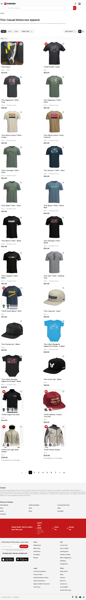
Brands (35, 557)
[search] (74, 8)
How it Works (64, 548)
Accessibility (64, 587)
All (3, 31)
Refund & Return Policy (40, 577)
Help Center (64, 571)
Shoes (59, 508)
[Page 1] (30, 472)
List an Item (64, 545)
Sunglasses (60, 511)
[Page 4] (43, 472)
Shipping (63, 560)
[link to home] (10, 4)
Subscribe (24, 546)
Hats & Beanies (4, 505)
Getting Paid (64, 551)
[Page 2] (34, 472)
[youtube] (80, 597)
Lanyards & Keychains (63, 505)
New (9, 31)
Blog (61, 574)
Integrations (64, 564)
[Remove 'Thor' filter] (6, 39)
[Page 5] (47, 472)
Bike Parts (36, 548)
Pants (1, 508)
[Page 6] (51, 472)
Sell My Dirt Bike (65, 554)
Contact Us (63, 584)
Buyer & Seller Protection (41, 584)
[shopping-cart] (79, 3)
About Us (63, 580)
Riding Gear (37, 545)
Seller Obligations (65, 557)
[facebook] (73, 597)
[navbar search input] (40, 8)
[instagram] (76, 597)
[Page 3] (38, 472)
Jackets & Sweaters (34, 505)
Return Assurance (39, 580)
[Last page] (64, 472)
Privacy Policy (37, 574)
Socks (30, 511)
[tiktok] (84, 597)
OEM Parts (36, 551)
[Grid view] (79, 31)
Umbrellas (3, 514)
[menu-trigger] (2, 4)
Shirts (30, 508)
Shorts (2, 511)
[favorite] (21, 43)
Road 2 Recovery (65, 590)
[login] (75, 4)
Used (16, 31)
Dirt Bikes (36, 554)
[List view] (82, 31)
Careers (62, 577)
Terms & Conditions (39, 571)
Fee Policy (36, 587)
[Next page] (60, 472)
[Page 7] (55, 472)
